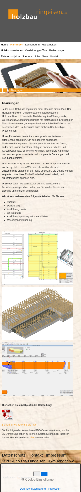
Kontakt (54, 56)
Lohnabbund (32, 44)
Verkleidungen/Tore (36, 50)
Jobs (37, 56)
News (45, 56)
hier (32, 437)
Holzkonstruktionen (12, 50)
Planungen (16, 44)
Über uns (27, 56)
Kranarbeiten (48, 44)
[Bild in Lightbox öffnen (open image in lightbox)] (37, 258)
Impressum (56, 455)
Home (4, 44)
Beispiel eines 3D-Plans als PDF (19, 424)
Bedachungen (57, 50)
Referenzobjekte (10, 56)
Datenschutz (13, 455)
